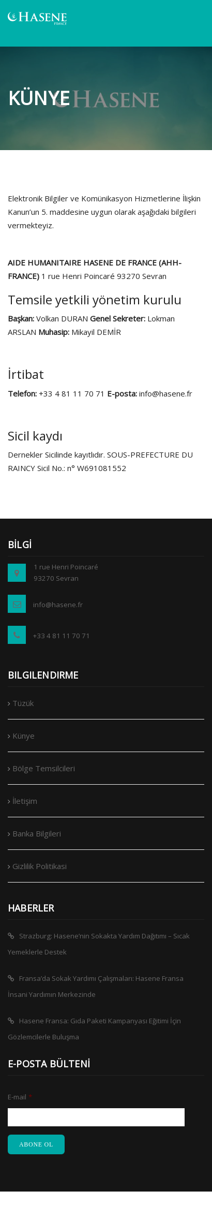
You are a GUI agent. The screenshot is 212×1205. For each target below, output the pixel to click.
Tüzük (23, 703)
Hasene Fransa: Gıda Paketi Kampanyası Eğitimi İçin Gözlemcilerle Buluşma (94, 1028)
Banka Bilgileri (36, 833)
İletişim (24, 801)
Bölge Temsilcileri (43, 768)
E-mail (20, 1097)
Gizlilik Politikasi (39, 866)
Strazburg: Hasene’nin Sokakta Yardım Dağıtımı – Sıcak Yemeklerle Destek (99, 944)
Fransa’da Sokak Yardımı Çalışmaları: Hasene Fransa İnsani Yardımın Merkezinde (96, 986)
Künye (23, 735)
